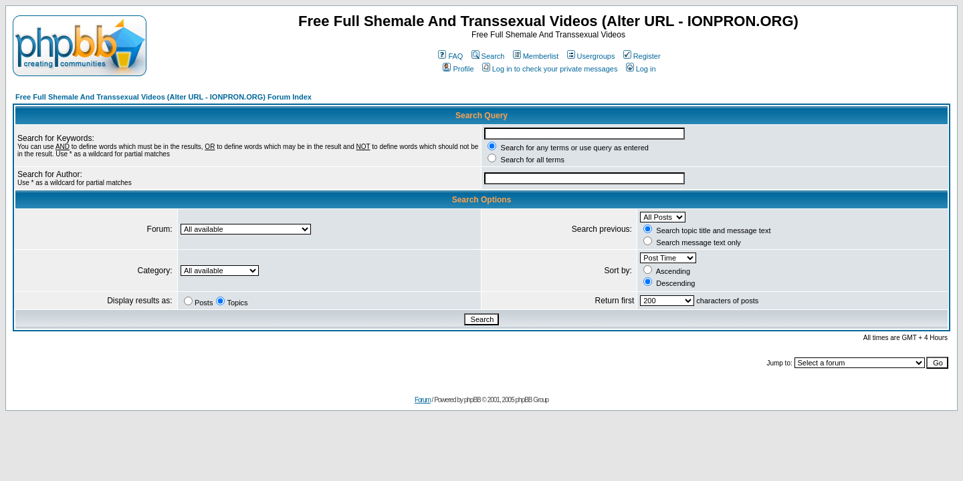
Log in (641, 69)
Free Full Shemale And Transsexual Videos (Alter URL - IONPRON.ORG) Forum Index (163, 97)
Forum (423, 400)
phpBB (472, 400)
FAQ (450, 56)
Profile (458, 69)
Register (642, 56)
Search (488, 56)
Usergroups (591, 56)
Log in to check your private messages (550, 69)
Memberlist (536, 56)
